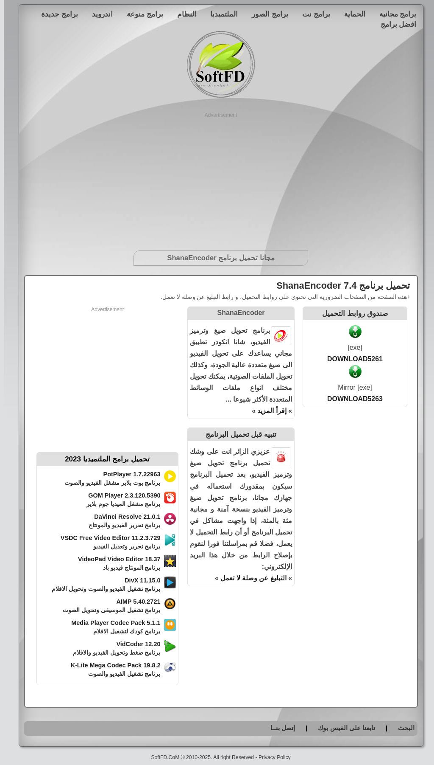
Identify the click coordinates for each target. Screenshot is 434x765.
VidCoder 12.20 (134, 644)
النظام (182, 14)
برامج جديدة (55, 14)
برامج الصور (266, 14)
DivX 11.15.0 (138, 580)
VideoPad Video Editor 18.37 (115, 559)
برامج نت (312, 14)
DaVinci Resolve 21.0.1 (123, 516)
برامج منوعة (141, 14)
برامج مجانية (394, 14)
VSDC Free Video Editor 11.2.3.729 (107, 537)
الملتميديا (220, 14)
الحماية (351, 14)
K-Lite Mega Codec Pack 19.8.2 (112, 665)
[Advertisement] (217, 178)
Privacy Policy (271, 757)
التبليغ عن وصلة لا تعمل (250, 578)
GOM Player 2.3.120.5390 (120, 495)
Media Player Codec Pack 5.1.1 (111, 622)
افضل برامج (395, 24)
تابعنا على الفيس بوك (342, 727)
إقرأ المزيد (267, 410)
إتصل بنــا (279, 727)
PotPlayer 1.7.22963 (128, 474)
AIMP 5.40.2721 (134, 601)
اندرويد (98, 14)
